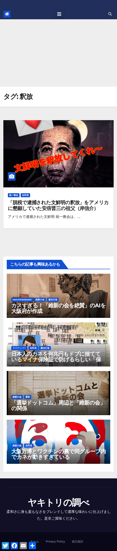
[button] (110, 14)
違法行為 (52, 299)
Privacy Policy (55, 541)
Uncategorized (22, 299)
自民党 (25, 195)
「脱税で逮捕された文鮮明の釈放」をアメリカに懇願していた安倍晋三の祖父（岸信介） (58, 205)
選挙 (27, 397)
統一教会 (13, 195)
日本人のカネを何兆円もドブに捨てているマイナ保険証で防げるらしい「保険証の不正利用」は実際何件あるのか (56, 359)
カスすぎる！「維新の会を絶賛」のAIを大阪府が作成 (58, 308)
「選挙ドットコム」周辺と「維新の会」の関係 (58, 405)
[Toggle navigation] (59, 14)
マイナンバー (19, 348)
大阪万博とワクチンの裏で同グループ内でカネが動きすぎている (58, 454)
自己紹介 (78, 541)
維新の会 (39, 299)
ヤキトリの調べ (58, 502)
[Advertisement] (58, 53)
